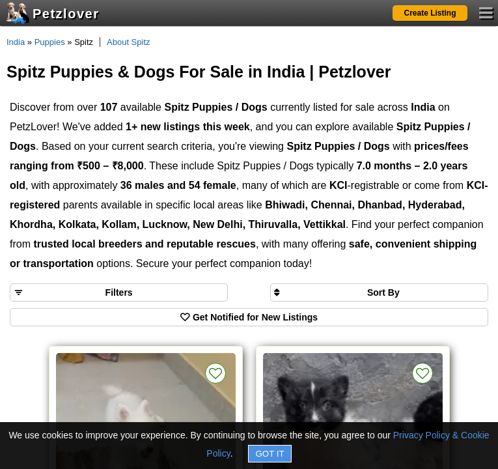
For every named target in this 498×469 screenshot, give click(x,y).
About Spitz (128, 42)
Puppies (50, 42)
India (16, 42)
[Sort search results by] (379, 292)
